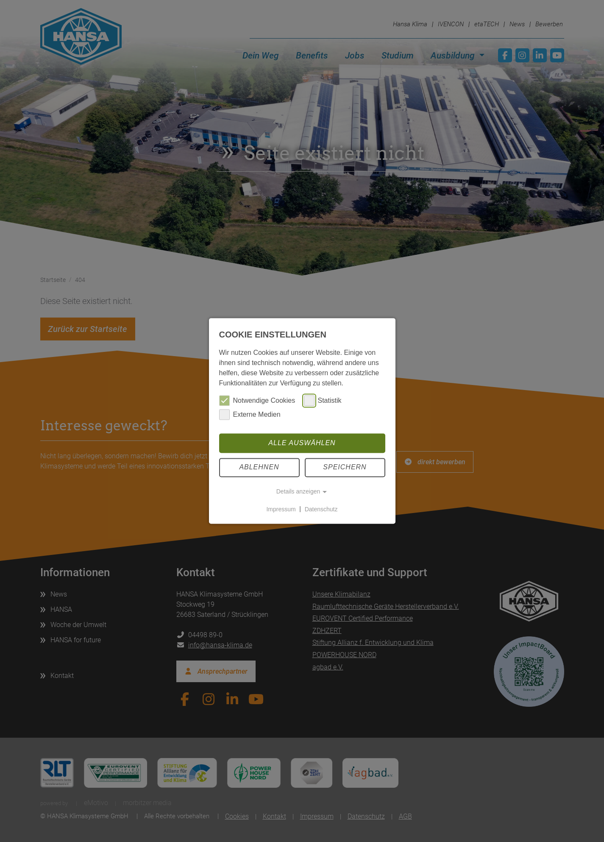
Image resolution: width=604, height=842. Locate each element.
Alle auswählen (301, 442)
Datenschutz (321, 509)
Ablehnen (259, 467)
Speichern (344, 467)
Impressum (280, 509)
